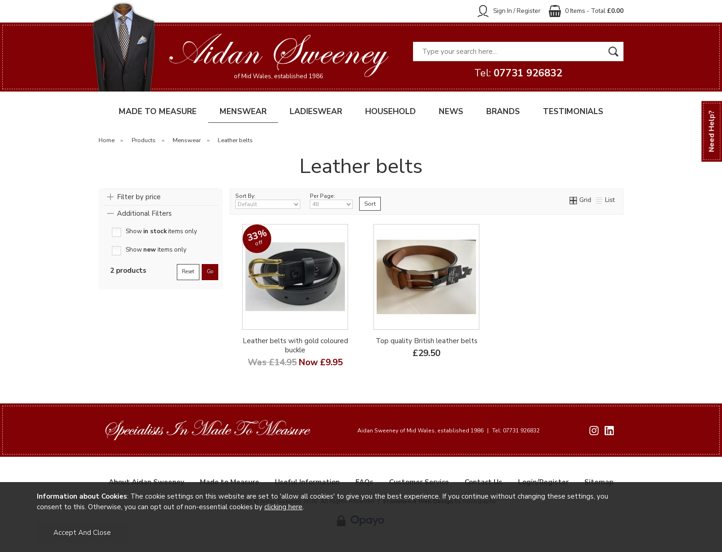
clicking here (283, 507)
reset (188, 271)
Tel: (518, 73)
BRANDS (503, 111)
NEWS (451, 111)
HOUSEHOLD (390, 111)
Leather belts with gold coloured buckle (295, 345)
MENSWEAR (243, 111)
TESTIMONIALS (573, 111)
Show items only (161, 232)
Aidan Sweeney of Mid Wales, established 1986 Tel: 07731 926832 (448, 430)
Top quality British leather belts (426, 340)
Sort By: (267, 200)
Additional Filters (144, 213)
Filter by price (139, 196)
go (210, 271)
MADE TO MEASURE (158, 111)
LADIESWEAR (316, 111)
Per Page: (331, 200)
